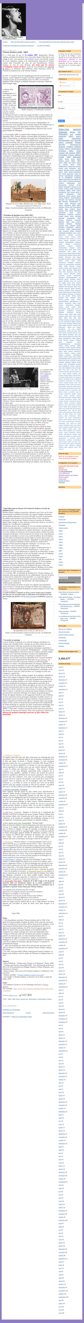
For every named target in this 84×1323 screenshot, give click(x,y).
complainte (62, 347)
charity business (70, 345)
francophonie (77, 354)
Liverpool (69, 332)
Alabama (61, 207)
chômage (72, 273)
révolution (69, 233)
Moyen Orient (76, 295)
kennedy (78, 310)
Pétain (74, 338)
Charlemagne (69, 380)
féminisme (77, 188)
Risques (70, 255)
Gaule (60, 388)
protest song (63, 168)
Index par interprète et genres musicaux (23, 42)
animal (79, 342)
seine (60, 366)
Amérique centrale (69, 371)
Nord (64, 336)
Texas (73, 299)
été (63, 449)
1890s (74, 205)
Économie (70, 286)
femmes (71, 185)
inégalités (66, 281)
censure (66, 273)
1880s (65, 318)
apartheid (70, 214)
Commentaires (65, 86)
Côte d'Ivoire (76, 222)
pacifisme (78, 262)
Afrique (18, 999)
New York (78, 334)
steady (76, 447)
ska (80, 179)
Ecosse (68, 384)
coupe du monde (75, 423)
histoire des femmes (74, 166)
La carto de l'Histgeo (43, 45)
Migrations (77, 181)
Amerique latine (63, 249)
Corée (75, 382)
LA (70, 390)
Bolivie (73, 288)
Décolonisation (33, 999)
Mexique (69, 223)
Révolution (62, 525)
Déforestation (62, 384)
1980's (9, 999)
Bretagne (78, 288)
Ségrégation (63, 134)
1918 (79, 286)
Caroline (61, 378)
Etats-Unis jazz (67, 292)
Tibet (69, 410)
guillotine (65, 428)
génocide (78, 216)
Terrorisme (68, 257)
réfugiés (64, 443)
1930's (61, 159)
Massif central (72, 253)
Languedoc (74, 390)
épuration (78, 367)
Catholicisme (77, 378)
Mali (60, 201)
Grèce (67, 236)
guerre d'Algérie (64, 198)
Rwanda (65, 340)
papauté (74, 362)
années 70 (73, 238)
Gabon (79, 292)
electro (60, 260)
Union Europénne (67, 412)
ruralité (61, 284)
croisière (61, 425)
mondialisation (69, 175)
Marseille (69, 270)
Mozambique (62, 397)
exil (80, 277)
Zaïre (75, 271)
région (68, 443)
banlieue (61, 419)
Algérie (78, 190)
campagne (68, 258)
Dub (71, 207)
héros (74, 356)
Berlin (70, 249)
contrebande (62, 423)
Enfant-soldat (62, 325)
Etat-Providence (63, 386)
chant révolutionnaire (73, 229)
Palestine (73, 297)
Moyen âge (62, 519)
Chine (72, 290)
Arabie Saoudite (66, 373)
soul (72, 140)
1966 (64, 369)
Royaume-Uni (75, 145)
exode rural (70, 308)
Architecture (67, 321)
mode (67, 360)
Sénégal (61, 257)
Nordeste (61, 297)
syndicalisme (77, 244)
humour (70, 356)
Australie (65, 375)
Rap (79, 132)
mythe (79, 260)
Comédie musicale (69, 382)
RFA (67, 238)
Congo (79, 185)
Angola (67, 207)
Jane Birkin (62, 390)
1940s (66, 172)
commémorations (70, 421)
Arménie (61, 288)
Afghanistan (62, 234)
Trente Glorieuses (68, 174)
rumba (60, 244)
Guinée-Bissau (63, 294)
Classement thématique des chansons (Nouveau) (18, 45)
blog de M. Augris (64, 632)
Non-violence (68, 399)
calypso (61, 305)
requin (65, 364)
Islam (79, 330)
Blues (72, 164)
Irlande (61, 209)
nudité (79, 436)
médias (64, 282)
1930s (60, 181)
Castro (72, 378)
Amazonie (61, 371)
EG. (77, 74)
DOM (79, 382)
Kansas (67, 390)
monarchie (73, 360)
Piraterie (61, 402)
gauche (73, 196)
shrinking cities (63, 445)
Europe (61, 236)
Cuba (67, 222)
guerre (61, 170)
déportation (66, 425)
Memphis (72, 395)
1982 (79, 318)
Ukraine (61, 412)
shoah (73, 284)
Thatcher (72, 225)
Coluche (61, 382)
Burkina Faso (24, 999)
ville (66, 286)
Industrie (74, 268)
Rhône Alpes (71, 404)
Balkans (70, 375)
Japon (74, 251)
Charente (67, 290)
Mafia (60, 334)
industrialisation (63, 358)
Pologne (66, 402)
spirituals (61, 316)
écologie (70, 245)
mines (71, 281)
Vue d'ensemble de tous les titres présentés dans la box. (56, 42)
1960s (79, 161)
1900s (66, 266)
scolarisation (78, 443)
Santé (79, 297)
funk (72, 179)
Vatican (71, 414)
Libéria (60, 391)
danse (65, 351)
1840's (75, 233)
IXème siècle (77, 388)
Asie (69, 162)
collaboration (71, 183)
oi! (68, 438)
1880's (60, 318)
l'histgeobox (10, 9)
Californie (69, 220)
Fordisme (69, 325)
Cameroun (78, 377)
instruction (78, 430)
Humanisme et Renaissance (67, 522)
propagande (71, 218)
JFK (60, 332)
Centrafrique (62, 380)
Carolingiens (66, 378)
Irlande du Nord (72, 330)
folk (67, 153)
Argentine (71, 181)
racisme (77, 129)
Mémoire (65, 201)
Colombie (78, 234)
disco (79, 306)
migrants (75, 434)
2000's (79, 159)
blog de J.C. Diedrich (65, 629)
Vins (75, 414)
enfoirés (61, 427)
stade (65, 447)
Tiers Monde (77, 257)
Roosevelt (78, 404)
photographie (62, 439)
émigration (78, 264)
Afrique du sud (76, 187)
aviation (61, 345)
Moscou (79, 395)
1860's (75, 286)
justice (72, 231)
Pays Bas (75, 336)
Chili (68, 192)
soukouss (61, 447)
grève (72, 216)
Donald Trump (77, 323)
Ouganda (61, 401)
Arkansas (75, 373)
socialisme (62, 190)
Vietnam (61, 183)
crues (67, 306)
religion (61, 205)
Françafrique (77, 207)
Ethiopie (61, 223)
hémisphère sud (70, 430)
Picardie (79, 401)
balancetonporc (77, 417)
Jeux (60, 270)
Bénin (74, 249)
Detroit (61, 187)
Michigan (78, 223)
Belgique (72, 266)
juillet (60, 696)
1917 (70, 318)
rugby (60, 443)
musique (78, 231)
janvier (61, 676)
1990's (79, 205)
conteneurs (78, 421)
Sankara (49, 999)
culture (73, 306)
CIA (74, 377)
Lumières (61, 393)
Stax (71, 408)
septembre (62, 689)
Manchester (68, 393)
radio (75, 314)
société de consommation (66, 264)
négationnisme (62, 438)
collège (79, 345)
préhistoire (69, 439)
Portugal (61, 225)
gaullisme (72, 279)
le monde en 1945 (76, 358)
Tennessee (70, 271)
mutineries (68, 362)
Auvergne (67, 288)
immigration (63, 155)
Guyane (75, 325)
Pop (60, 174)
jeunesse (66, 231)
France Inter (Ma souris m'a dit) (68, 466)
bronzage (69, 419)
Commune (78, 290)
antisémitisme (63, 166)
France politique (74, 155)
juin (60, 699)
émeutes (72, 247)
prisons (61, 364)
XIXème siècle (64, 161)
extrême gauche (64, 279)
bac (66, 417)
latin (69, 358)
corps (67, 423)
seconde (78, 364)
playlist (76, 179)
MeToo (65, 395)
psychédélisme (77, 439)
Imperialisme (62, 330)
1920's (61, 172)
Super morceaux (64, 611)
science (72, 443)
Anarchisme (62, 192)
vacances (78, 366)
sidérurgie (71, 445)
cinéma (79, 273)
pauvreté (61, 218)
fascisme (73, 203)
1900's (79, 233)
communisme (76, 149)
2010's (79, 247)
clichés (63, 421)
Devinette (69, 323)
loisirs (73, 260)
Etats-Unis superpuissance (74, 386)
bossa (79, 238)
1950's (65, 181)
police (73, 282)
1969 (67, 369)
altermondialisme (63, 301)
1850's (60, 266)
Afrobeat (61, 319)
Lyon (79, 332)
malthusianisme (68, 434)
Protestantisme (67, 338)
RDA (66, 225)
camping (75, 419)
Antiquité (70, 234)
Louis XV (75, 332)
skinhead (78, 445)
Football (74, 292)
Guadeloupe (62, 251)
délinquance (77, 351)
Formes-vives (63, 469)
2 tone (72, 369)
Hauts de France (74, 327)
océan (69, 282)
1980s (14, 999)
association (77, 343)
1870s (79, 316)
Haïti (69, 251)
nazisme (72, 153)
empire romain (76, 353)
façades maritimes (65, 354)
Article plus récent (8, 1013)
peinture (79, 438)
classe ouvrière (63, 240)
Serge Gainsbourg (72, 406)
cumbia (69, 275)
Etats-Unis (64, 129)
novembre (62, 683)
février (61, 673)
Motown (78, 253)
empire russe (73, 425)
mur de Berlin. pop (68, 436)
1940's (73, 161)
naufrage (75, 436)
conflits (68, 347)
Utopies (74, 412)
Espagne (61, 268)
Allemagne (77, 157)
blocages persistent (30, 596)
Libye (79, 390)
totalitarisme (66, 366)
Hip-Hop (62, 145)
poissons (61, 314)
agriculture (62, 196)
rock (71, 134)
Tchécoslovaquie (63, 410)
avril (60, 667)
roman (79, 441)
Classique (78, 380)
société (61, 157)
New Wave (68, 397)
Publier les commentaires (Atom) (21, 1016)
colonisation (76, 138)
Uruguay (71, 340)
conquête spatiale (75, 347)
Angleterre (77, 177)
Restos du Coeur (63, 404)
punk (79, 203)
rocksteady (62, 233)
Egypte (61, 292)
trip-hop (72, 366)
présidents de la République (70, 176)
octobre (61, 686)
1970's (67, 159)
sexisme (68, 244)
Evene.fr (61, 468)
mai (60, 702)
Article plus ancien (48, 1013)
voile (80, 447)
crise (60, 231)
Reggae (78, 142)
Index (70, 268)
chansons (78, 214)
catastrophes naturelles (73, 305)
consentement (63, 349)
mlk (75, 281)
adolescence (72, 415)
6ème (76, 369)
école (63, 367)
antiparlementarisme (64, 343)
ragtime (69, 441)
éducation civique (70, 367)
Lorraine (65, 391)
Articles (63, 82)
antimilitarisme (73, 201)
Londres (72, 209)
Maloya (65, 334)
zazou (60, 449)
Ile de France (74, 329)
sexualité (61, 199)
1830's (74, 316)
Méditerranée (77, 270)
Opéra (79, 399)
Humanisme (62, 329)
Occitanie (69, 336)
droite (66, 203)
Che (74, 380)
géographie (67, 187)
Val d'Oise (65, 414)
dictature (62, 147)
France (67, 149)
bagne (70, 417)
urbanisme (62, 245)
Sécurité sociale (77, 408)
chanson (63, 132)
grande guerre (64, 216)
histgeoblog (62, 637)
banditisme (68, 303)
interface (61, 432)
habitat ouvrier (72, 428)
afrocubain (69, 342)
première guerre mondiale (72, 170)
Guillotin (64, 388)
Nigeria (61, 336)
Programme (72, 402)
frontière (61, 356)
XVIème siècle (63, 415)
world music (68, 316)
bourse (65, 419)
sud (66, 199)
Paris (66, 210)
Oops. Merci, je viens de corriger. (69, 592)
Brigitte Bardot (68, 377)
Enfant (72, 384)
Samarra (61, 646)
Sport (71, 212)
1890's (68, 190)
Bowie (62, 377)
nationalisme (62, 262)
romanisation (71, 364)
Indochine (70, 294)
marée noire (62, 360)
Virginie (79, 414)
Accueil (5, 42)
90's (80, 369)
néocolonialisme (41, 999)
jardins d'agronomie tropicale (72, 432)
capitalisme (70, 227)
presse (79, 362)
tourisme (71, 199)
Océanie (75, 399)
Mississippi (70, 194)
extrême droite (69, 188)
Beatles (74, 321)
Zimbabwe (62, 258)
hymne (67, 260)
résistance (67, 205)
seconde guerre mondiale (70, 141)
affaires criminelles (64, 179)
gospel (79, 196)
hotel (64, 430)
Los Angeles (71, 391)
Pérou (60, 271)
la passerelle (63, 640)
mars (60, 670)
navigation (71, 262)
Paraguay (66, 401)
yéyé (60, 367)
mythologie (70, 312)
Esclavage (72, 168)
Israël (79, 268)
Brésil (79, 164)
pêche (71, 314)
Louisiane (78, 199)
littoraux (61, 434)
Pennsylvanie (72, 401)
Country (64, 323)
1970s (73, 159)
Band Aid (75, 375)
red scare (74, 441)
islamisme (78, 242)
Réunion (75, 255)
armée (68, 196)
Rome (60, 340)
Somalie (68, 408)
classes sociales (76, 258)
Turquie (79, 299)
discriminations (69, 242)
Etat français (77, 384)
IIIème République (75, 172)
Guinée (61, 188)
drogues (70, 351)
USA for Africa (76, 410)
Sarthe (65, 406)
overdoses (72, 438)
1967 (75, 318)
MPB (64, 270)
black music (77, 303)
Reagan (78, 338)
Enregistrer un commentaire (11, 1009)
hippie (65, 356)
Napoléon (71, 334)
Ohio (67, 297)
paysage (78, 312)
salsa (64, 284)
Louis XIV (78, 391)
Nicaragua (74, 397)
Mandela (74, 393)
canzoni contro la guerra (66, 635)
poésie (66, 314)
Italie (66, 209)
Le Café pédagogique (65, 471)
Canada (78, 266)
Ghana (66, 268)
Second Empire (64, 299)
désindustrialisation (71, 277)
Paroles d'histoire (64, 481)
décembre (62, 680)
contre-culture (71, 349)
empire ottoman (64, 353)
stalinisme (70, 447)
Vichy (79, 194)
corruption (61, 275)
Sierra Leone (62, 408)
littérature (61, 312)
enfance (79, 425)
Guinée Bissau (70, 388)
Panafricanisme (63, 255)
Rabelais (78, 402)
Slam (79, 255)
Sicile (79, 406)
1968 (68, 157)
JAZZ (79, 168)
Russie (71, 210)
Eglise (79, 249)
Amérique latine (66, 151)
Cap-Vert (61, 290)
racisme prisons (63, 441)
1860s (60, 369)
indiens (79, 356)
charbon (61, 306)
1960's (70, 136)
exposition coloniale (68, 427)
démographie (62, 308)
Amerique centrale (69, 319)
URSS (74, 162)
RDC (64, 271)
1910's (61, 162)
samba (69, 284)
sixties (79, 314)
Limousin (63, 332)
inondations (70, 310)
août (60, 692)
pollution (78, 282)
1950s (73, 190)
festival (75, 427)
